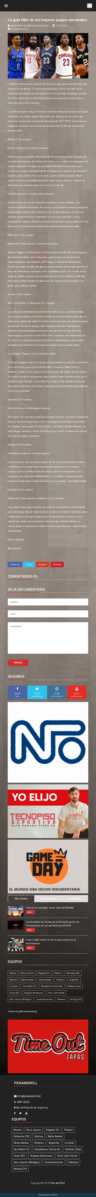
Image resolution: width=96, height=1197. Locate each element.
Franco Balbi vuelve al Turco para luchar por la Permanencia (51, 941)
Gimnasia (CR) (73, 973)
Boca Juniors (27, 973)
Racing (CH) (75, 999)
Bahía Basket (27, 980)
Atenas (12, 973)
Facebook (15, 564)
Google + (42, 564)
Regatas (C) (43, 973)
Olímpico (60, 980)
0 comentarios (19, 29)
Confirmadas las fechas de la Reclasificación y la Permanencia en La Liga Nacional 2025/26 (52, 923)
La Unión (13, 986)
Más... (30, 912)
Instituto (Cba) (74, 986)
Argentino (74, 980)
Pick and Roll (57, 1183)
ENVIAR (18, 662)
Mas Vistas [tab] (21, 898)
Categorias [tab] (74, 898)
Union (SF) (14, 993)
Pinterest (57, 564)
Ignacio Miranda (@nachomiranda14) (29, 25)
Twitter (29, 564)
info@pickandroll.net (27, 1096)
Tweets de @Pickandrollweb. (23, 1011)
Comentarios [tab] (48, 898)
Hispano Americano (33, 993)
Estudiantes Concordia (52, 986)
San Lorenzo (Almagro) (20, 999)
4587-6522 (22, 1102)
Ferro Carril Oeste (56, 993)
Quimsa (13, 980)
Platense (61, 999)
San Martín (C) (29, 986)
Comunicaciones (44, 999)
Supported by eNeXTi (48, 1195)
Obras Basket (45, 980)
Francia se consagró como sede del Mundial (50, 907)
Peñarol (57, 973)
